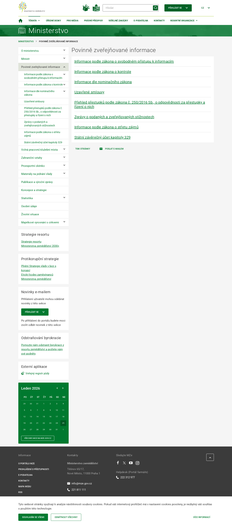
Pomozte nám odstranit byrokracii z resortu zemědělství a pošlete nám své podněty (42, 349)
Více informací (201, 517)
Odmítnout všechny (66, 517)
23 (50, 423)
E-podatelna (141, 20)
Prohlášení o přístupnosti (33, 469)
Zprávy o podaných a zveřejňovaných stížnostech (114, 117)
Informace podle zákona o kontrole (102, 71)
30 (50, 430)
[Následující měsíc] (63, 388)
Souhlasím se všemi (33, 517)
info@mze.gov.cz (79, 483)
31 (57, 430)
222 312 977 (125, 477)
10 (57, 410)
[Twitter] (124, 463)
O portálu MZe (26, 463)
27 (31, 430)
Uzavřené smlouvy (89, 92)
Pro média (72, 20)
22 (44, 423)
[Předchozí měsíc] (57, 388)
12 (24, 417)
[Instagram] (137, 463)
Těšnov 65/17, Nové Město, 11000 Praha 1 (83, 471)
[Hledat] (131, 7)
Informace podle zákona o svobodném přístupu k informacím (124, 61)
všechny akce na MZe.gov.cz (37, 438)
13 (31, 417)
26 (24, 430)
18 (63, 417)
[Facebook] (118, 463)
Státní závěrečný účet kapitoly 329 (102, 137)
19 (24, 423)
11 (63, 410)
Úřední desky (53, 20)
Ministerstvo (26, 41)
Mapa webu (24, 486)
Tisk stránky (82, 149)
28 (37, 430)
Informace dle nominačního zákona (103, 82)
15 (44, 417)
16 (50, 417)
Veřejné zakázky (118, 20)
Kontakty (159, 20)
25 (63, 423)
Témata (32, 20)
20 (31, 423)
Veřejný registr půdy (37, 373)
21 (37, 423)
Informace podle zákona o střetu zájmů (106, 127)
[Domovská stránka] (20, 20)
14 (37, 417)
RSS (20, 492)
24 (57, 423)
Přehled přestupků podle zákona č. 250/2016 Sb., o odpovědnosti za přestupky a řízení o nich (139, 104)
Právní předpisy (93, 20)
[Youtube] (131, 463)
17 (57, 417)
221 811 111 (76, 489)
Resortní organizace (182, 20)
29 (44, 430)
